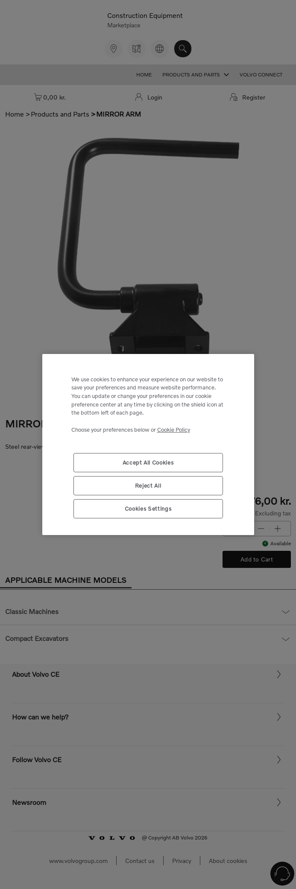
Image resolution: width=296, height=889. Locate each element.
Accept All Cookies (148, 462)
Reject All (148, 485)
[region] (148, 444)
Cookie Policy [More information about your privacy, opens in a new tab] (173, 429)
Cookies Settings (148, 508)
